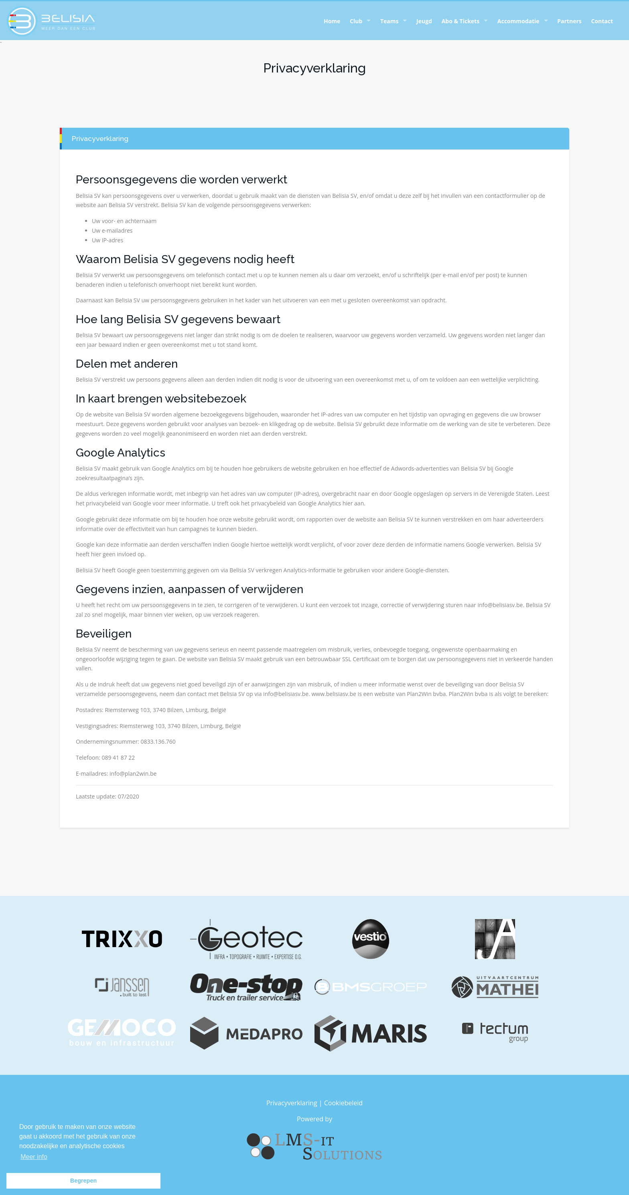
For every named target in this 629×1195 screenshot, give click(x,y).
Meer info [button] (33, 1156)
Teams (389, 21)
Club (356, 21)
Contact (602, 21)
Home (332, 21)
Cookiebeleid (343, 1102)
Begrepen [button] (83, 1180)
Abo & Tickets (461, 21)
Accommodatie (518, 21)
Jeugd (424, 21)
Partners (569, 21)
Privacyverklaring (291, 1102)
